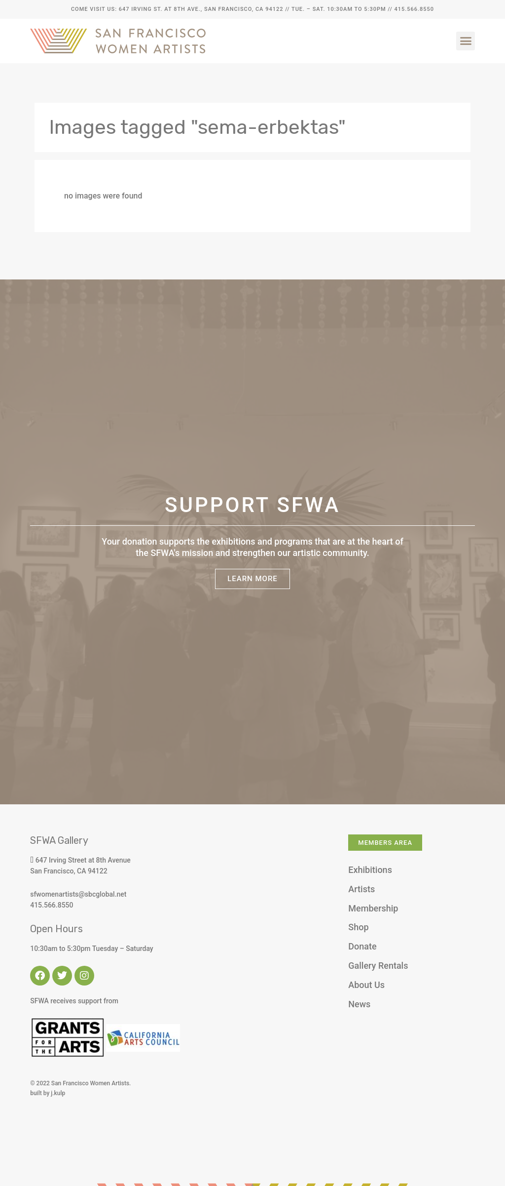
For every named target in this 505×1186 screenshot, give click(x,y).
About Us (366, 985)
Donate (362, 946)
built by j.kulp (47, 1093)
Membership (373, 908)
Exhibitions (370, 870)
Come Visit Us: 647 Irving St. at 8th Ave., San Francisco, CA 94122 (177, 9)
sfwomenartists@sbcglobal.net (78, 894)
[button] (465, 41)
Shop (358, 927)
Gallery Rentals (378, 965)
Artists (361, 889)
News (359, 1004)
